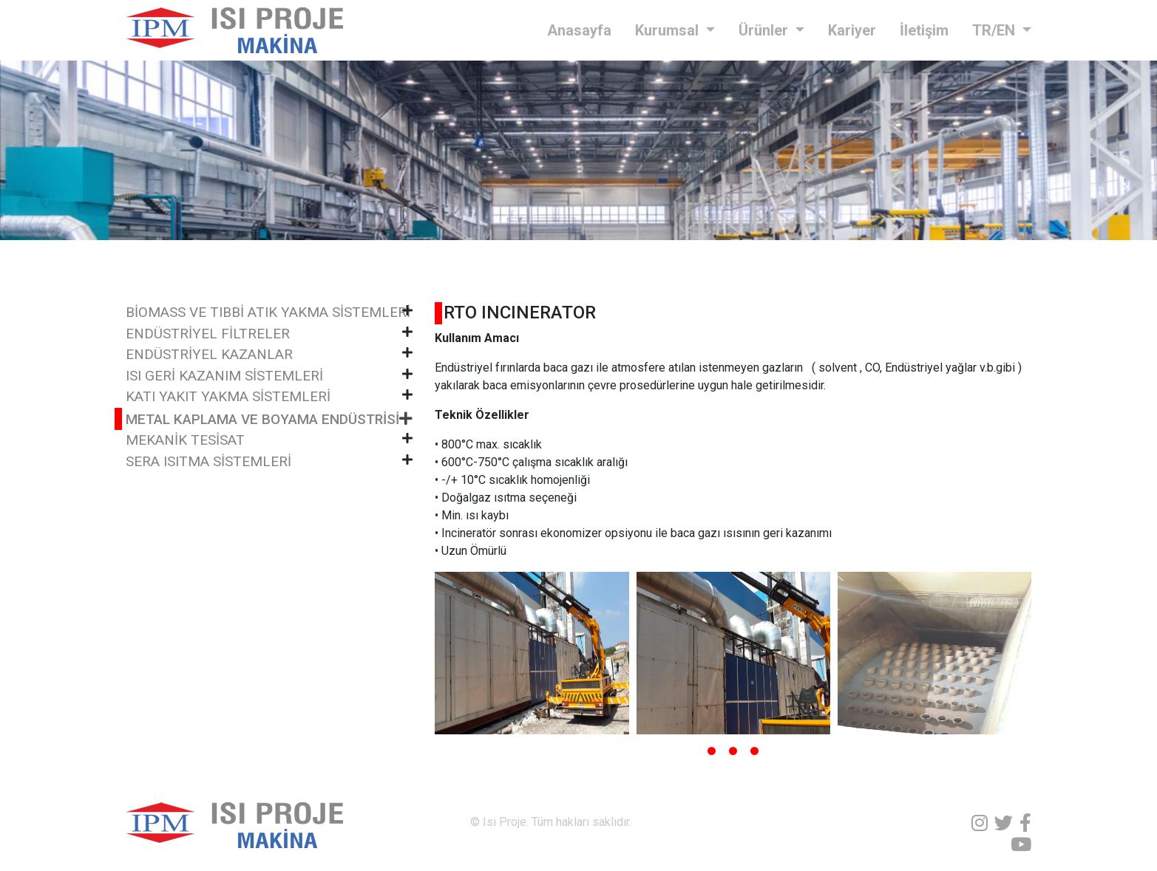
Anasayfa (579, 30)
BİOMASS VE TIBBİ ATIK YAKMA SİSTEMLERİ (268, 312)
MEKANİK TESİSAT (185, 439)
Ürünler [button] (765, 30)
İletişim (924, 30)
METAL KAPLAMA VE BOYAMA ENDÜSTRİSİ (262, 419)
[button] (711, 751)
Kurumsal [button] (668, 30)
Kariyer (852, 30)
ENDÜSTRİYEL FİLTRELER (208, 333)
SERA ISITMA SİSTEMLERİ (208, 461)
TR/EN (995, 30)
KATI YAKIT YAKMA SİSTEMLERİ (228, 396)
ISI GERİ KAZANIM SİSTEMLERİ (224, 375)
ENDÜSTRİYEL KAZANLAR (209, 354)
